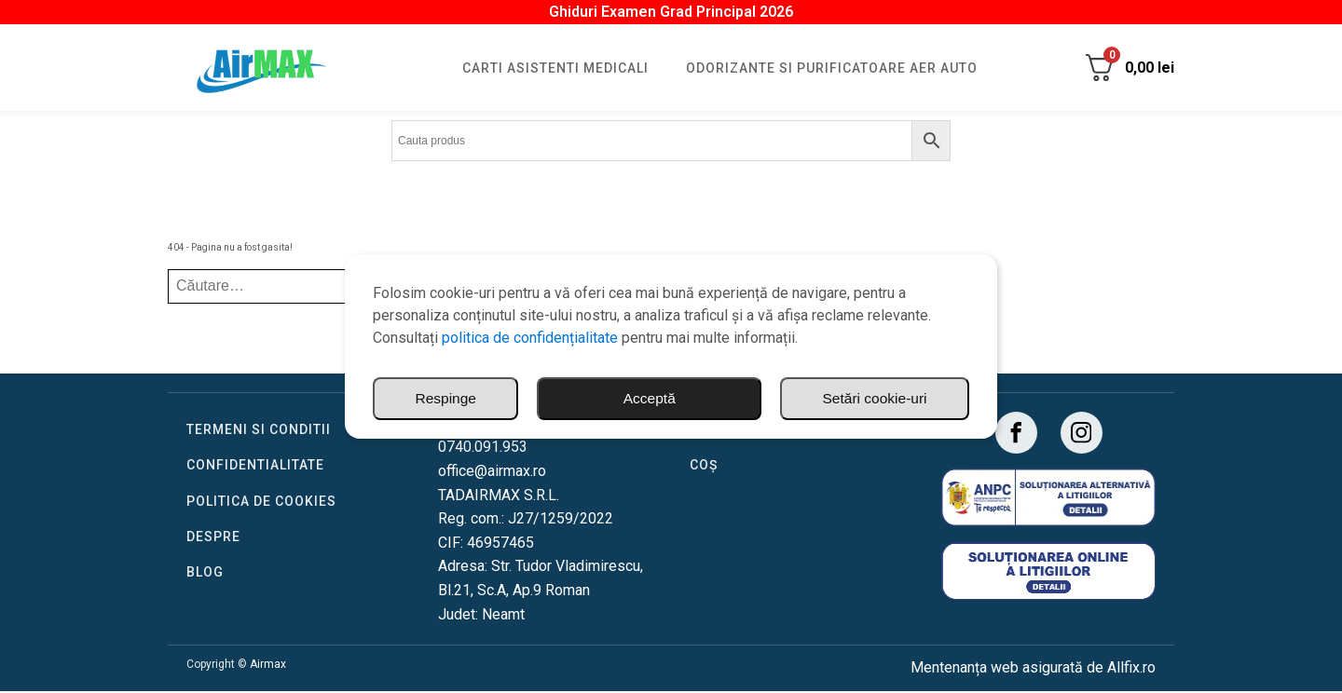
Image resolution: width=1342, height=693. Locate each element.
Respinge (896, 398)
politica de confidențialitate (530, 337)
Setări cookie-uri (709, 398)
